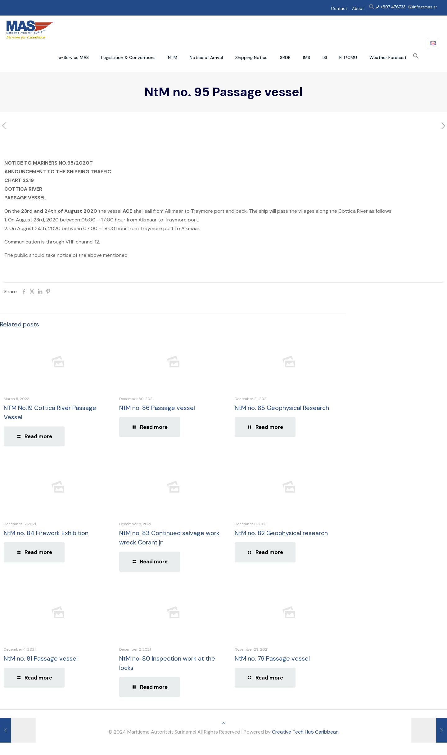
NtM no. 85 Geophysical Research (282, 408)
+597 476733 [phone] (392, 7)
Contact (339, 8)
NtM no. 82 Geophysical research (281, 533)
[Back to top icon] (223, 723)
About (358, 8)
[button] (372, 8)
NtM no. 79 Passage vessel (272, 658)
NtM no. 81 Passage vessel (41, 658)
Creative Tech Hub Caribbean (305, 732)
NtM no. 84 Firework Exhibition (46, 533)
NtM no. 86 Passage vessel (157, 408)
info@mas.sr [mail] (425, 7)
